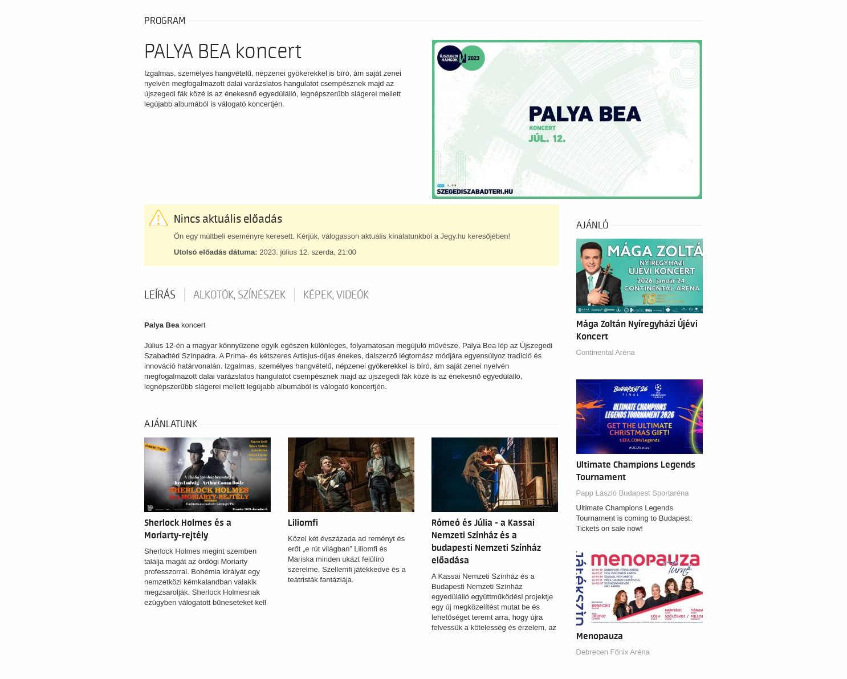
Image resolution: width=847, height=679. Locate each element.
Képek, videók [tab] (336, 295)
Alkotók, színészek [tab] (239, 295)
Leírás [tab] (160, 295)
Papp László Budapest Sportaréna (632, 493)
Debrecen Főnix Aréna (613, 652)
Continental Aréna (605, 352)
